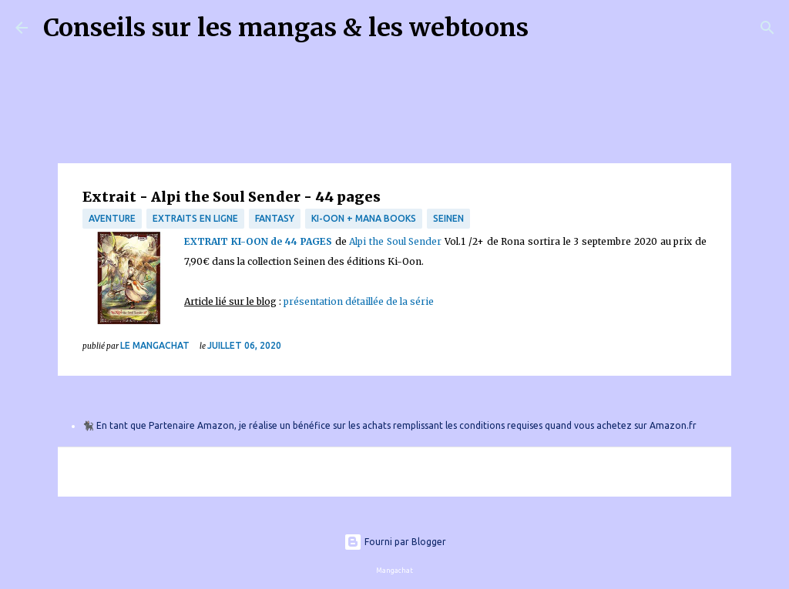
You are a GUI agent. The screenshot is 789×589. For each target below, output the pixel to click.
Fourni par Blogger (395, 542)
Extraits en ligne (195, 218)
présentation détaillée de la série (359, 301)
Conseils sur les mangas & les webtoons (286, 27)
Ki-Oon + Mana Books (363, 218)
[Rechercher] (550, 27)
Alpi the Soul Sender (395, 241)
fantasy (274, 218)
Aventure (112, 218)
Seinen (448, 218)
